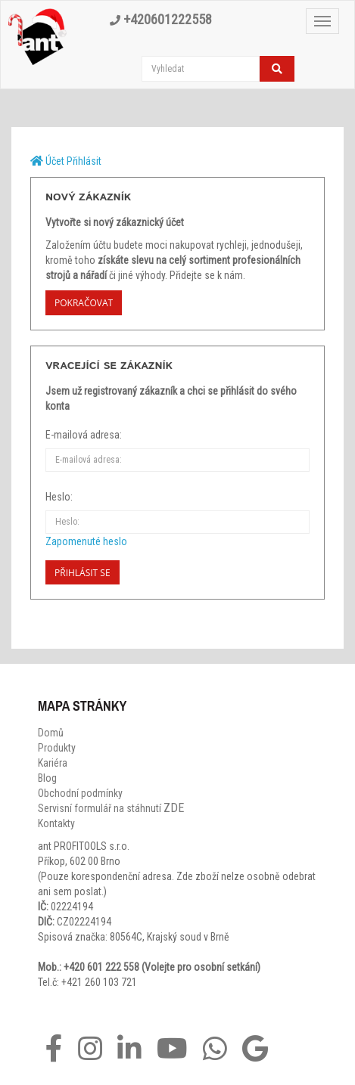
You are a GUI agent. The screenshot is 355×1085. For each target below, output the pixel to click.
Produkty (57, 748)
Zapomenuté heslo (86, 541)
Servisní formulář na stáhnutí (111, 808)
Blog (47, 778)
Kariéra (52, 763)
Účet (54, 161)
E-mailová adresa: (83, 435)
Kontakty (56, 823)
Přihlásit (84, 161)
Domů (51, 733)
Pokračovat (83, 302)
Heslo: (59, 497)
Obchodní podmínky (80, 793)
